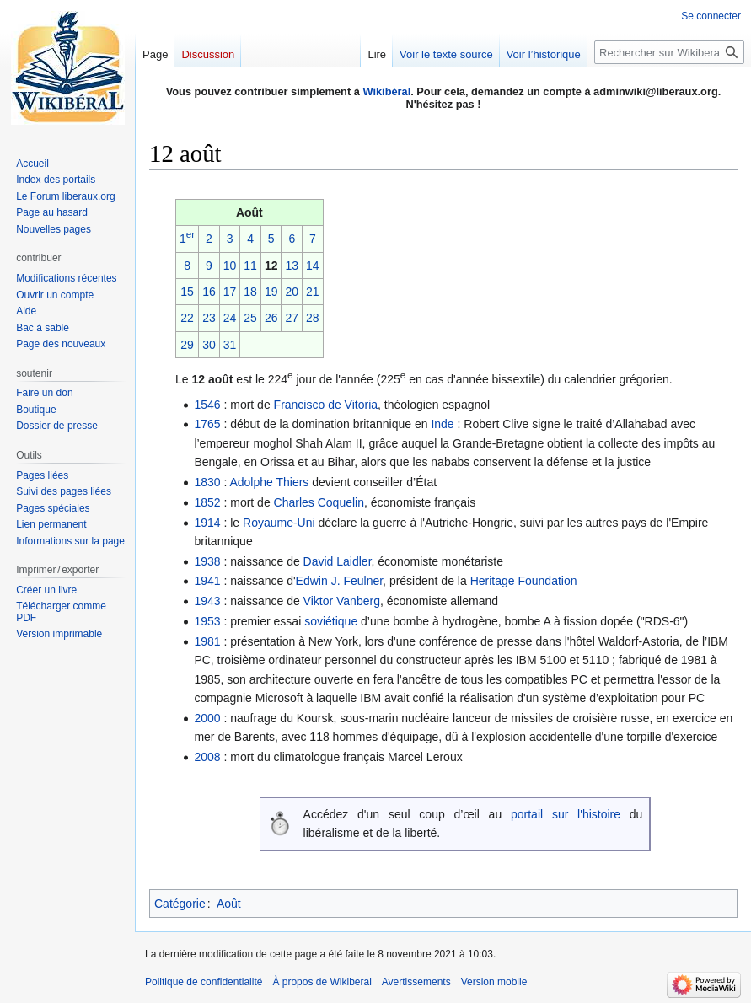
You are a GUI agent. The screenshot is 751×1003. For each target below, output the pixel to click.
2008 (207, 757)
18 (250, 291)
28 (312, 317)
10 (230, 265)
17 (230, 291)
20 (291, 291)
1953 (207, 621)
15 (187, 291)
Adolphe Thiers (268, 482)
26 (271, 317)
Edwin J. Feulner (340, 580)
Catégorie (180, 903)
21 (312, 291)
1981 (207, 641)
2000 (207, 718)
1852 (207, 502)
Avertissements (416, 982)
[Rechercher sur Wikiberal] (669, 52)
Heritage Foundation (523, 580)
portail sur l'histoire (565, 814)
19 (271, 291)
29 (187, 344)
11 (250, 265)
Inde (442, 424)
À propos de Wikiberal (321, 982)
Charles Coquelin (319, 502)
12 (271, 265)
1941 (207, 580)
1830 (207, 482)
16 (209, 291)
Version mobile (494, 982)
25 (250, 317)
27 (291, 317)
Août (229, 903)
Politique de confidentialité (203, 982)
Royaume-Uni (279, 522)
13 (291, 265)
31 (230, 344)
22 (187, 317)
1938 (207, 561)
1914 (207, 522)
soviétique (330, 621)
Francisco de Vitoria (326, 404)
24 (230, 317)
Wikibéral (386, 91)
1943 (207, 601)
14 (312, 265)
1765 (207, 424)
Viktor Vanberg (341, 601)
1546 (207, 404)
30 (209, 344)
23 (209, 317)
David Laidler (337, 561)
